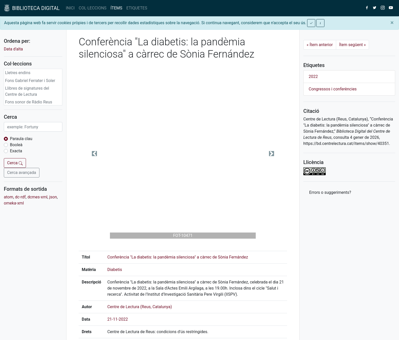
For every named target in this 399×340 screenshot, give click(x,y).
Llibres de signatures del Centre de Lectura (27, 91)
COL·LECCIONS (92, 8)
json (53, 197)
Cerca (15, 162)
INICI (70, 8)
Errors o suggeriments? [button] (330, 192)
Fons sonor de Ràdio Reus (28, 102)
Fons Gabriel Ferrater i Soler (30, 80)
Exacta (16, 150)
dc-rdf (20, 197)
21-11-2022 (117, 319)
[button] (94, 154)
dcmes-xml (37, 197)
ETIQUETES (136, 8)
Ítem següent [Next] (352, 44)
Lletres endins (18, 72)
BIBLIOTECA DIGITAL (32, 8)
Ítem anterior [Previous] (320, 44)
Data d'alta (13, 49)
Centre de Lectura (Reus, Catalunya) (139, 306)
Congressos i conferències (333, 89)
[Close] (392, 23)
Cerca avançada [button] (21, 172)
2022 (313, 76)
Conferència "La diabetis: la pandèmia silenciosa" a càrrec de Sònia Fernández (177, 257)
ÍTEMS (116, 8)
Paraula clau (21, 138)
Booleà (16, 144)
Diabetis (114, 269)
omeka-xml (14, 203)
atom (8, 197)
